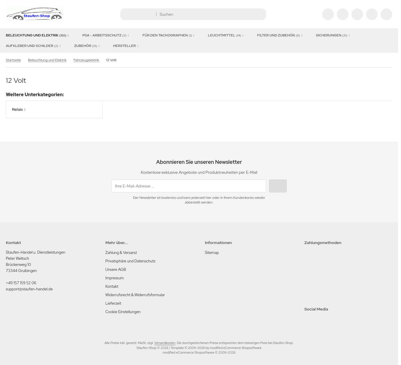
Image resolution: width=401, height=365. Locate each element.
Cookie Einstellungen (123, 311)
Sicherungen (333, 35)
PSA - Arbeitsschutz (106, 35)
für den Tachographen (169, 35)
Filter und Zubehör (280, 35)
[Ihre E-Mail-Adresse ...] (188, 186)
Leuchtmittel (226, 35)
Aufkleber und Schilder (34, 46)
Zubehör (87, 46)
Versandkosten (164, 343)
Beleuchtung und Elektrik (38, 35)
